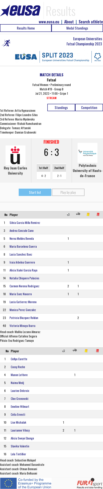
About (69, 21)
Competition (89, 107)
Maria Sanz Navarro (21, 294)
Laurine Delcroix (20, 390)
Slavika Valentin (20, 446)
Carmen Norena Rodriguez (24, 286)
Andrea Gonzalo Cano (22, 230)
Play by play (68, 192)
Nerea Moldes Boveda (22, 238)
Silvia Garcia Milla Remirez (25, 222)
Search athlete (91, 21)
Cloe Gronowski (19, 398)
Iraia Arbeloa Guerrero (22, 262)
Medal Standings (77, 28)
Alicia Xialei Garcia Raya (23, 270)
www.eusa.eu (49, 21)
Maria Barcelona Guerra (23, 246)
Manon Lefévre (19, 374)
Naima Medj (17, 382)
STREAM (51, 98)
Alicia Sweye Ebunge (22, 438)
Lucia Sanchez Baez (21, 254)
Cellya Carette (19, 359)
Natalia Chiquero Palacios (24, 278)
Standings (61, 107)
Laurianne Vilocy (20, 430)
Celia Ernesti (18, 414)
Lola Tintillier (18, 454)
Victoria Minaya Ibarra (22, 325)
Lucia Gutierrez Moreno (23, 302)
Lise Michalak (18, 422)
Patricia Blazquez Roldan (24, 317)
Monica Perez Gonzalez (23, 310)
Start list (35, 192)
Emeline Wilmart (20, 406)
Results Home (26, 28)
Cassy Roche (18, 367)
